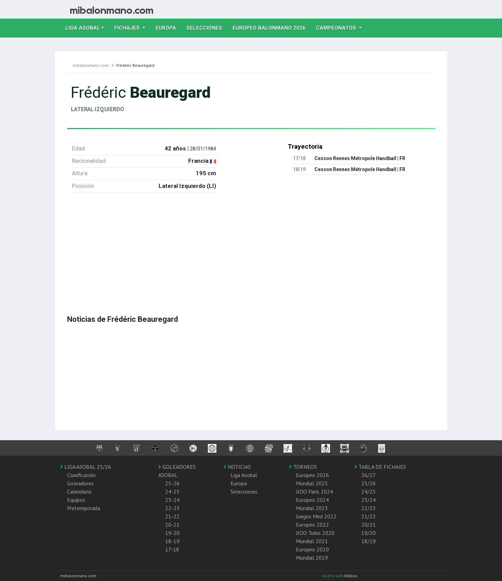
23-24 (172, 499)
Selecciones (206, 27)
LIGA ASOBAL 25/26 (85, 466)
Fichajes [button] (127, 28)
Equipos (76, 499)
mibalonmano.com (91, 65)
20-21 (172, 524)
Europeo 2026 (312, 475)
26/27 (368, 475)
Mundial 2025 (312, 483)
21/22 (368, 516)
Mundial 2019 (312, 557)
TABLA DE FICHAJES (380, 466)
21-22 (172, 516)
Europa (168, 27)
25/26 (368, 483)
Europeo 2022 (312, 524)
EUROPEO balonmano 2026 (272, 27)
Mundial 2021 (312, 541)
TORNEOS (303, 466)
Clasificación (81, 475)
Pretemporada (83, 508)
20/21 (368, 524)
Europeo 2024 (312, 499)
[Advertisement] (251, 246)
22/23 (368, 508)
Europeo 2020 (312, 549)
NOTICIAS (237, 466)
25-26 (172, 483)
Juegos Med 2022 (316, 516)
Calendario (79, 491)
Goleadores (80, 483)
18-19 (172, 541)
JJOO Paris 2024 (314, 491)
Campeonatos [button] (336, 28)
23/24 (368, 499)
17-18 (172, 549)
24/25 (368, 491)
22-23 (172, 508)
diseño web (333, 575)
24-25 (172, 491)
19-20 (172, 532)
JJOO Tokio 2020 (315, 532)
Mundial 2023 (312, 508)
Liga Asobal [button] (82, 28)
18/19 (368, 541)
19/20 (368, 532)
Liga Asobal (244, 475)
